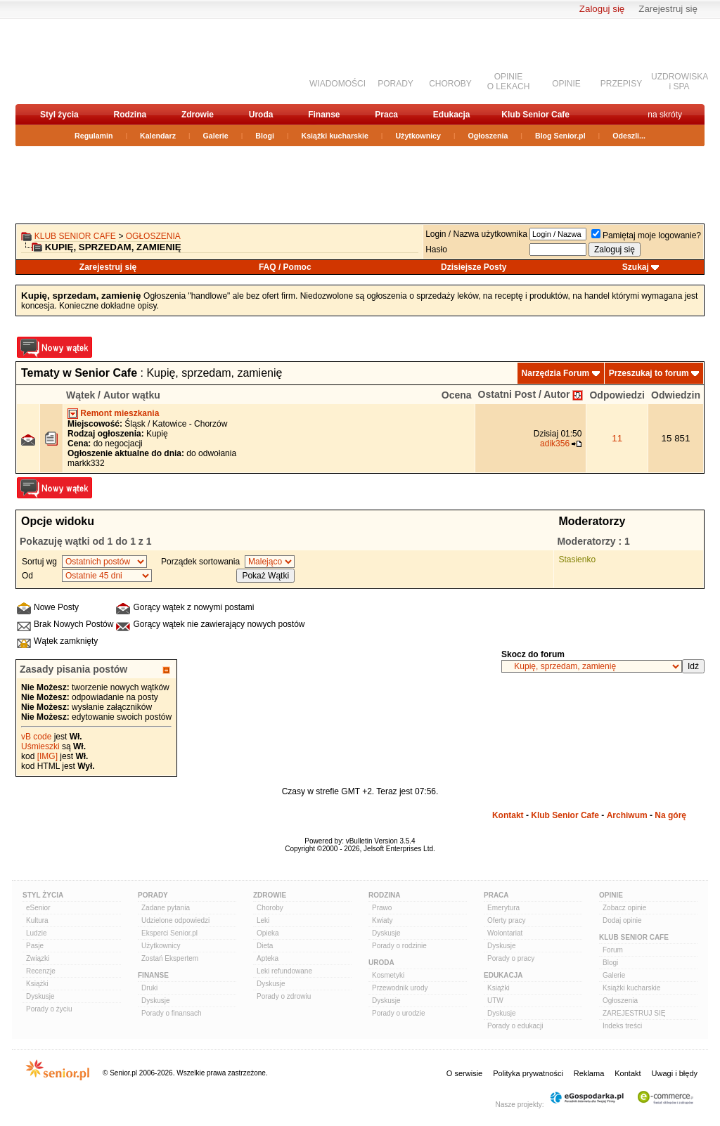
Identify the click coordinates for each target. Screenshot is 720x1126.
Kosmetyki (388, 975)
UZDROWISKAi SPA (679, 81)
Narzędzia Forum (556, 373)
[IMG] (47, 756)
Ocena (457, 395)
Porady (153, 895)
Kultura (37, 920)
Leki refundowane (284, 971)
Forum (613, 950)
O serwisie (464, 1073)
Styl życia (59, 114)
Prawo (382, 908)
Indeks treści (622, 1026)
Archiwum (627, 815)
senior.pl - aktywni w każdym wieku (89, 60)
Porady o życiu (49, 1009)
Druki (149, 988)
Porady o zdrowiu (284, 996)
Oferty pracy (506, 920)
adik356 (555, 443)
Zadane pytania (165, 908)
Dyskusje (40, 996)
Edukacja (451, 114)
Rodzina (129, 114)
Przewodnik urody (400, 988)
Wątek (80, 395)
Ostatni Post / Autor (524, 394)
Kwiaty (382, 920)
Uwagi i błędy (675, 1073)
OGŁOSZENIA (153, 236)
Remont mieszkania (119, 413)
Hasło (436, 249)
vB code (36, 737)
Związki (37, 958)
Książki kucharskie (334, 135)
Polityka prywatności (528, 1073)
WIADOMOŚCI (337, 84)
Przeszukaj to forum (649, 373)
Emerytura (503, 908)
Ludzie (36, 933)
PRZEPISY (621, 84)
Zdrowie (197, 114)
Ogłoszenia (488, 135)
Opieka (268, 933)
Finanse (324, 114)
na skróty (665, 114)
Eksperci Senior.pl (169, 933)
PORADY (395, 84)
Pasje (35, 946)
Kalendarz (158, 135)
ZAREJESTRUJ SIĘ (634, 1013)
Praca (386, 114)
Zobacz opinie (624, 908)
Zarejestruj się (668, 9)
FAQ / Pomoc (285, 267)
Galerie (216, 135)
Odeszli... (628, 135)
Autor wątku (131, 395)
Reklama (589, 1073)
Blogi (264, 135)
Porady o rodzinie (399, 946)
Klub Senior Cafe (535, 114)
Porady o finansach (171, 1013)
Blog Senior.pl (560, 135)
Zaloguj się (601, 9)
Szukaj (635, 267)
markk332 (86, 463)
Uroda (261, 114)
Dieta (265, 946)
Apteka (267, 958)
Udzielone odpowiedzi (175, 920)
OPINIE (566, 84)
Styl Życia (42, 895)
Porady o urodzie (398, 1013)
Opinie (611, 895)
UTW (495, 1000)
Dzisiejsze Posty (473, 267)
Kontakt (508, 815)
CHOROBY (450, 84)
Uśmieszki (40, 746)
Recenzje (41, 971)
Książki (37, 984)
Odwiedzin (675, 395)
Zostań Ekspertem (169, 958)
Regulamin (93, 135)
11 (617, 438)
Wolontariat (504, 933)
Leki (263, 920)
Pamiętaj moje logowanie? (646, 235)
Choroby (270, 908)
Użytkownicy (418, 135)
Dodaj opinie (622, 920)
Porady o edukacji (515, 1026)
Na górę (670, 815)
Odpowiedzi (617, 395)
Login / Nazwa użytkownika (476, 234)
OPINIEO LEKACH (508, 81)
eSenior (38, 908)
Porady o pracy (510, 958)
